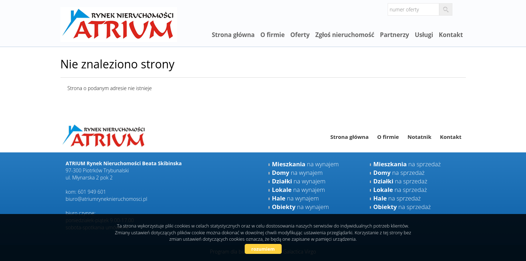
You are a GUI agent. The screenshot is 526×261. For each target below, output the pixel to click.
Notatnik (419, 136)
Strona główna (233, 35)
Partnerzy (394, 35)
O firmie (272, 35)
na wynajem (305, 164)
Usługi (424, 35)
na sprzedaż (407, 164)
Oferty (299, 35)
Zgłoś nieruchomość (344, 35)
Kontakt (451, 35)
